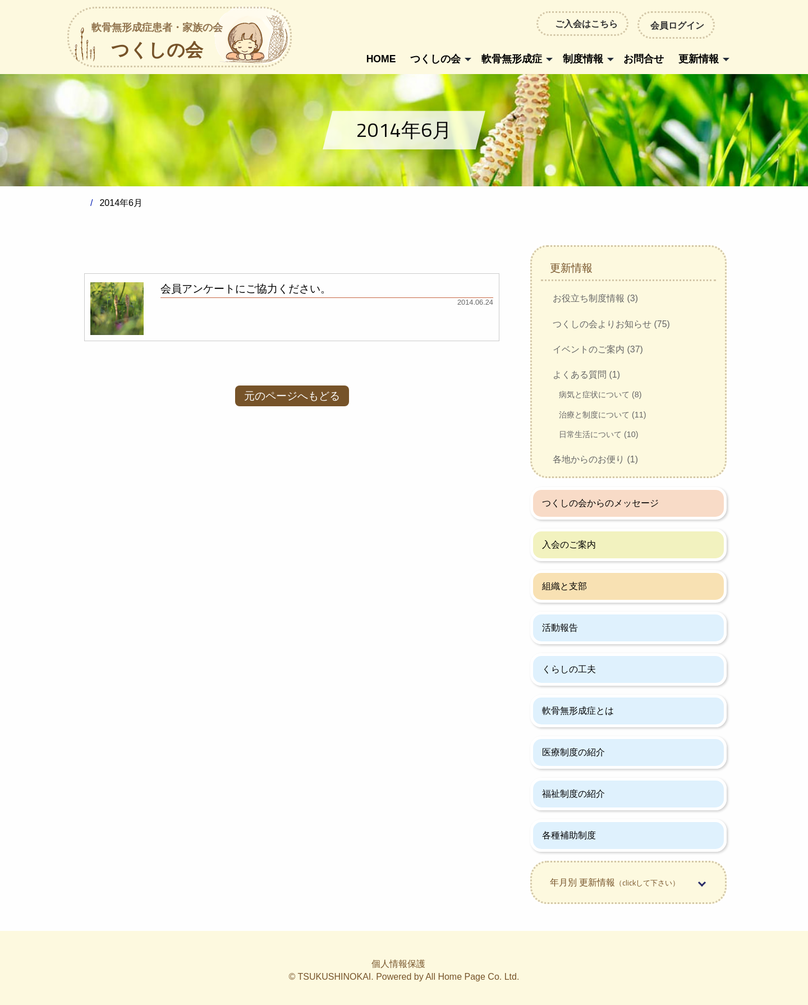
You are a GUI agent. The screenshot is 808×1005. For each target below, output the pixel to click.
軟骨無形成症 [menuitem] (511, 59)
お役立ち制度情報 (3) (595, 298)
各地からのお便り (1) (595, 459)
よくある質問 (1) (586, 374)
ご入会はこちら (586, 23)
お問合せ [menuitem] (643, 59)
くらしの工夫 (569, 669)
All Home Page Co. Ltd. (472, 976)
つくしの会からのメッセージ (600, 503)
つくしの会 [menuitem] (435, 59)
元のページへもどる (292, 396)
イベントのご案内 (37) (598, 349)
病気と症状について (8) (600, 394)
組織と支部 (564, 586)
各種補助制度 (569, 835)
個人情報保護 (398, 964)
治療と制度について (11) (602, 414)
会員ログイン (676, 25)
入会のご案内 (569, 544)
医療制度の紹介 (573, 752)
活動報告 (560, 627)
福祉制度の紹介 (573, 794)
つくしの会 (157, 42)
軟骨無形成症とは (578, 710)
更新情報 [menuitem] (698, 59)
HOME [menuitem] (381, 59)
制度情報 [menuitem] (583, 59)
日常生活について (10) (599, 434)
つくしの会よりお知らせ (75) (611, 324)
